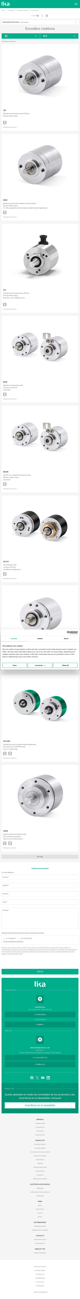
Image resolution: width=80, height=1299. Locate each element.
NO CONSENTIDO (26, 938)
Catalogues (40, 1188)
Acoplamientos (40, 1171)
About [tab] (66, 638)
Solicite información (40, 1239)
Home (3, 10)
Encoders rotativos (40, 1144)
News (40, 1205)
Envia (40, 971)
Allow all (65, 665)
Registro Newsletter (40, 1253)
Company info (40, 1127)
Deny (15, 665)
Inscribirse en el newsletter (40, 1105)
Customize (40, 665)
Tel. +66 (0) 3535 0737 (40, 1058)
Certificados (40, 1196)
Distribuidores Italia (40, 1226)
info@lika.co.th (40, 1064)
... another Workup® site (40, 1292)
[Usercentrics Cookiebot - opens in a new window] (68, 632)
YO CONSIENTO (11, 938)
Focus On (40, 1213)
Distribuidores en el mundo (40, 1230)
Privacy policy (40, 1274)
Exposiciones (40, 1209)
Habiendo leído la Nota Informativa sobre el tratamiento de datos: (23, 933)
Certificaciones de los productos (40, 1192)
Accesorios (40, 1175)
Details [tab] (40, 638)
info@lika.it (40, 1024)
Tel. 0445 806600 (40, 1014)
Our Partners (40, 1131)
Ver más (40, 857)
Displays (40, 1163)
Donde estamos (40, 1243)
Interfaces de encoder (40, 1167)
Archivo (40, 1217)
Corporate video (40, 1135)
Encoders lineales (40, 1148)
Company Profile (40, 1123)
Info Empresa (40, 1286)
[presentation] (17, 962)
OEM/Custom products (40, 1179)
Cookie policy (40, 1282)
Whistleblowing (40, 1278)
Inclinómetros (40, 1159)
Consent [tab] (14, 638)
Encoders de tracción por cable (40, 1152)
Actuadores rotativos (40, 1156)
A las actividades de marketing (13, 941)
